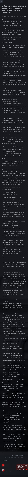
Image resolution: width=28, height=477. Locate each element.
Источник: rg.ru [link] (6, 460)
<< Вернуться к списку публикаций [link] (13, 457)
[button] (25, 469)
